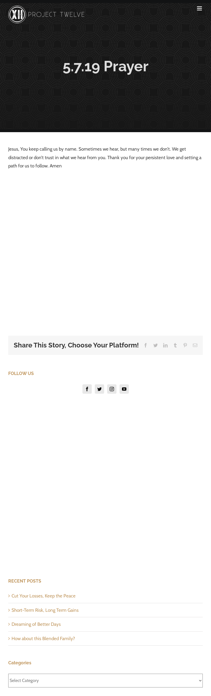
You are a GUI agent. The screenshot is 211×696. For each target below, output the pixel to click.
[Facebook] (87, 389)
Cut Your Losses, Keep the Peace (44, 596)
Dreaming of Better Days (36, 624)
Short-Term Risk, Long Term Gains (45, 610)
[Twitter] (99, 389)
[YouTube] (124, 389)
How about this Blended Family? (43, 638)
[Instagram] (111, 389)
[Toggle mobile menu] (200, 8)
